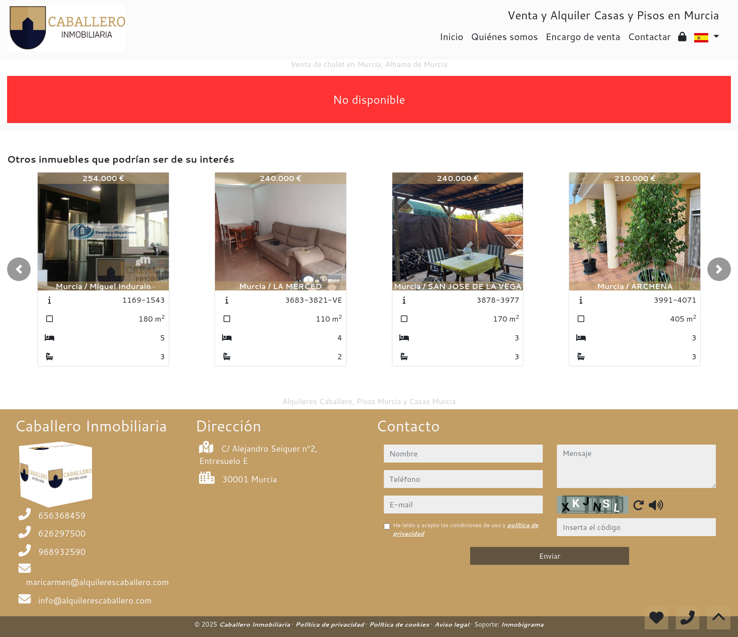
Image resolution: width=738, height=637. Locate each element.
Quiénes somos (504, 36)
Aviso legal (452, 624)
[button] (19, 269)
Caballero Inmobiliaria (255, 624)
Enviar (550, 555)
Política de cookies (400, 624)
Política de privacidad (330, 624)
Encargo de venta (583, 36)
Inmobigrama (522, 624)
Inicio (451, 36)
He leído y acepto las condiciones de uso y (466, 529)
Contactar (649, 36)
